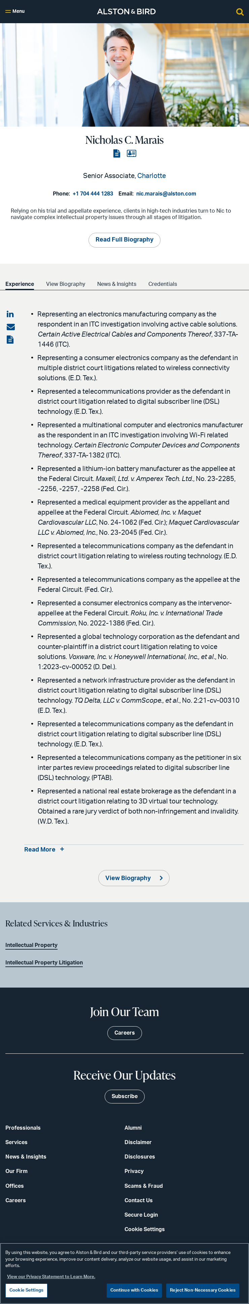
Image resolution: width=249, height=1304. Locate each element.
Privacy (134, 1171)
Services (16, 1142)
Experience (19, 284)
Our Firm (16, 1171)
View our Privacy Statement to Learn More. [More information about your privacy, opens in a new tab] (51, 1277)
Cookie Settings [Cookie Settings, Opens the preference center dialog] (26, 1290)
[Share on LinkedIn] (11, 314)
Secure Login (141, 1215)
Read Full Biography (124, 240)
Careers (15, 1200)
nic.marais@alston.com (166, 194)
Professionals (23, 1128)
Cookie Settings (144, 1229)
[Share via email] (11, 327)
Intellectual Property (31, 945)
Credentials (162, 284)
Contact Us (138, 1200)
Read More (40, 850)
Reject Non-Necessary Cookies (203, 1290)
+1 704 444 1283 (93, 194)
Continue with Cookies (134, 1290)
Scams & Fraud (143, 1186)
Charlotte (151, 176)
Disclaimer (138, 1142)
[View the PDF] (117, 154)
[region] (124, 1273)
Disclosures (139, 1157)
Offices (14, 1186)
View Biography (65, 284)
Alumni (133, 1128)
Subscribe (125, 1096)
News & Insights (116, 284)
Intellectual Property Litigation (44, 962)
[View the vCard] (131, 154)
